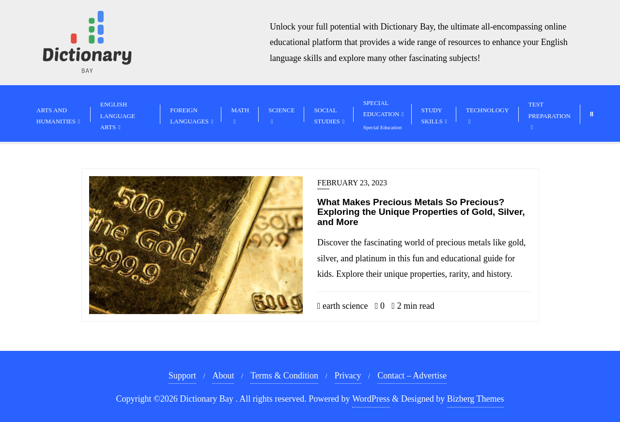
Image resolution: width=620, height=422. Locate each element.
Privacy (348, 375)
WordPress (371, 399)
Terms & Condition (284, 375)
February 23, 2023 (352, 183)
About (223, 375)
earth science (342, 306)
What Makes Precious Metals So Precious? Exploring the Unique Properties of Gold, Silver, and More (421, 212)
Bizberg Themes (475, 399)
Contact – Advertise (412, 375)
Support (182, 375)
